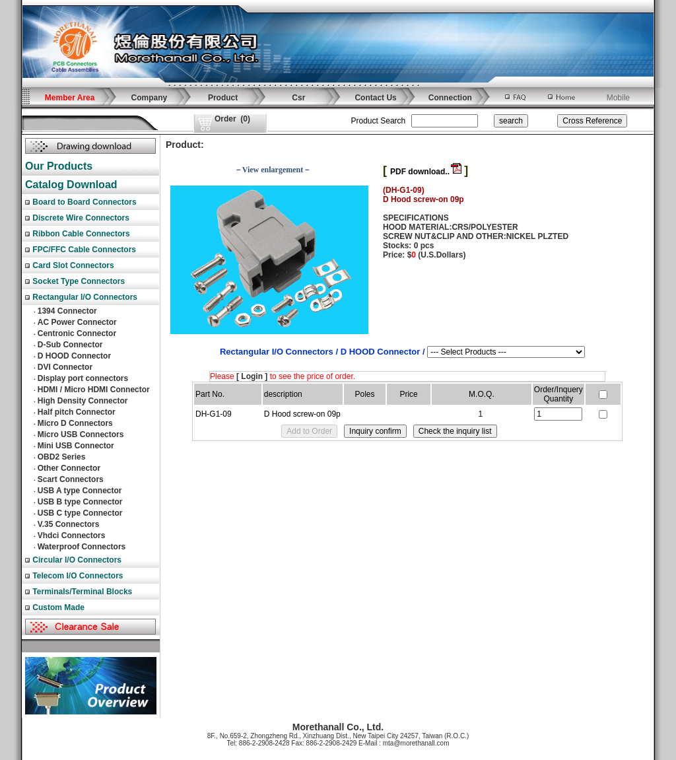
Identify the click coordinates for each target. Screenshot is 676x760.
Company (149, 97)
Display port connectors (83, 378)
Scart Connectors (71, 479)
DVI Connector (65, 367)
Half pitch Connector (77, 412)
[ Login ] (251, 376)
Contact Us (375, 97)
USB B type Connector (80, 501)
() (232, 118)
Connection (450, 97)
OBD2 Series (62, 457)
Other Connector (69, 468)
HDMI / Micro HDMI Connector (94, 389)
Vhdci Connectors (72, 535)
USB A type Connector (80, 490)
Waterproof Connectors (82, 546)
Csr (298, 97)
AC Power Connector (77, 322)
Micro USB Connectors (81, 434)
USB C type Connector (80, 513)
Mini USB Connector (76, 445)
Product (223, 97)
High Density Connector (83, 400)
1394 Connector (67, 311)
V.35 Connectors (69, 524)
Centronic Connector (77, 333)
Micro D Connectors (75, 423)
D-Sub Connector (70, 344)
